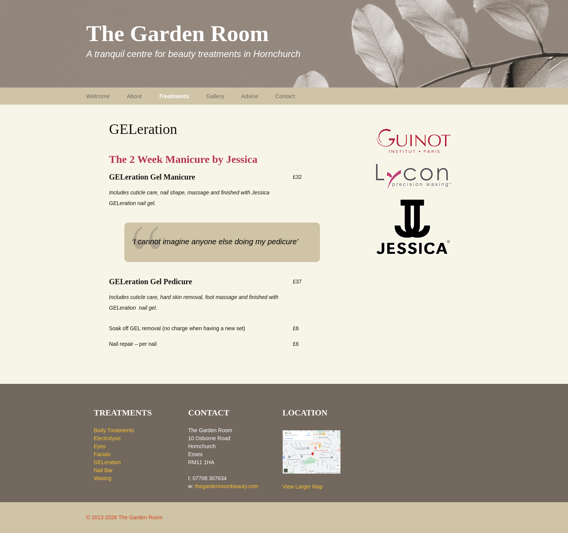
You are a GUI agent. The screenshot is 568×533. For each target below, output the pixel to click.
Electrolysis (107, 438)
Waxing (102, 478)
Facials (102, 454)
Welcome (98, 96)
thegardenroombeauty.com (226, 486)
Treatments (174, 96)
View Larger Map (303, 487)
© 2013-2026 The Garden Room (124, 517)
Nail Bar (103, 470)
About (134, 96)
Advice (249, 96)
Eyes (100, 446)
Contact (285, 96)
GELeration (107, 462)
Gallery (215, 96)
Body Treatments (114, 430)
